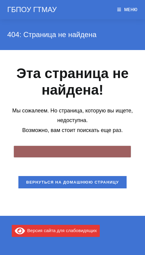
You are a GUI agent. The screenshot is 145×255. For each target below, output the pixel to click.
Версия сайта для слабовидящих (56, 230)
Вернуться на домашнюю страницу (72, 182)
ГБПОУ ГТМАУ (32, 9)
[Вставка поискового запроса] (72, 152)
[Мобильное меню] (127, 9)
